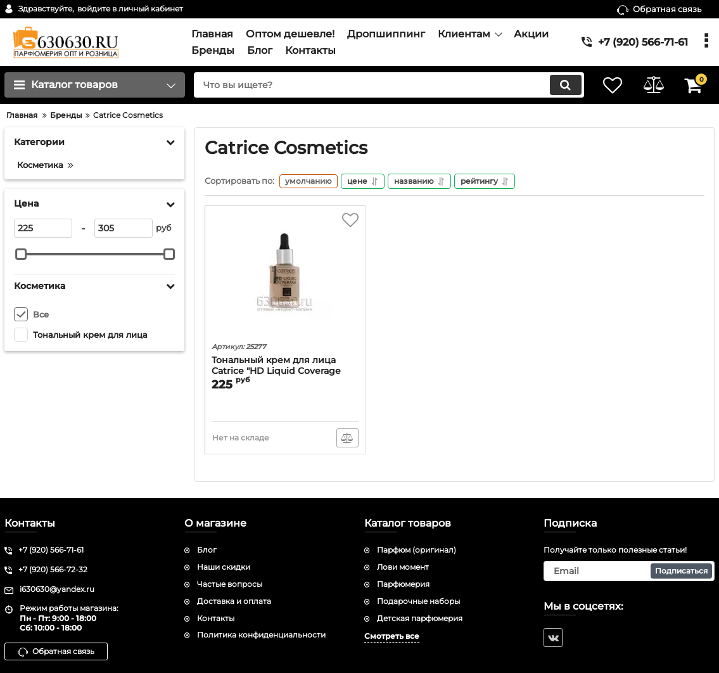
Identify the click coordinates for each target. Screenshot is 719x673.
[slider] (21, 254)
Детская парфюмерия (419, 618)
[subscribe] (629, 571)
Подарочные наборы (418, 601)
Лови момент (403, 567)
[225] (43, 228)
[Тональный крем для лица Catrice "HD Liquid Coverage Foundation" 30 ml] (285, 276)
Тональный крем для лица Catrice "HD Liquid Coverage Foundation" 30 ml (276, 372)
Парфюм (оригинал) (416, 550)
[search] (383, 85)
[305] (123, 228)
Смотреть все (391, 636)
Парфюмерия (403, 584)
